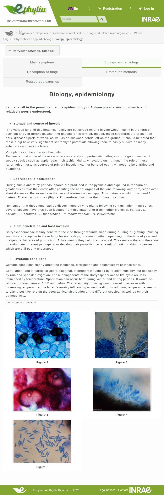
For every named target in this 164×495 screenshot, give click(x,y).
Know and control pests (67, 33)
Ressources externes (42, 81)
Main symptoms (42, 62)
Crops (25, 33)
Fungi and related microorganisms (109, 33)
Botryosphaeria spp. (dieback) (32, 39)
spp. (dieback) (34, 51)
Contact (123, 490)
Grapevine (42, 33)
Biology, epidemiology (69, 39)
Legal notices (106, 490)
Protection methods (121, 72)
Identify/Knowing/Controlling (29, 21)
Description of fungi (42, 72)
